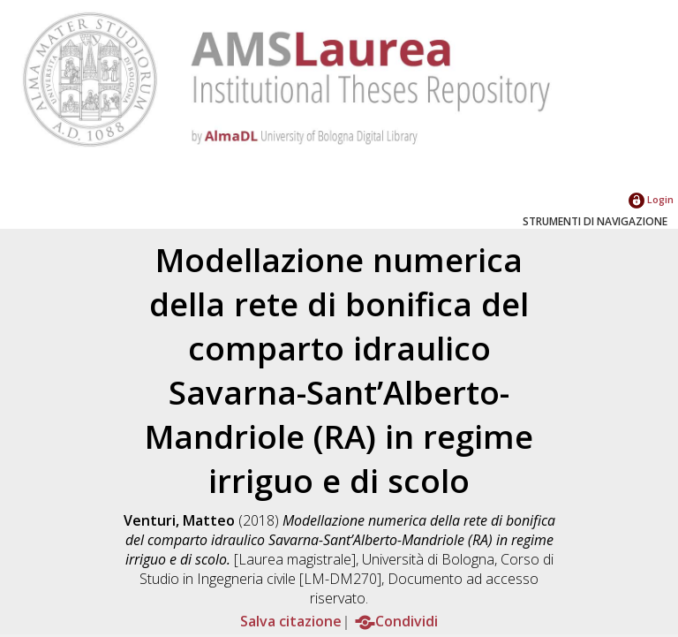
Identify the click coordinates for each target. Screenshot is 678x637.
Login (651, 199)
